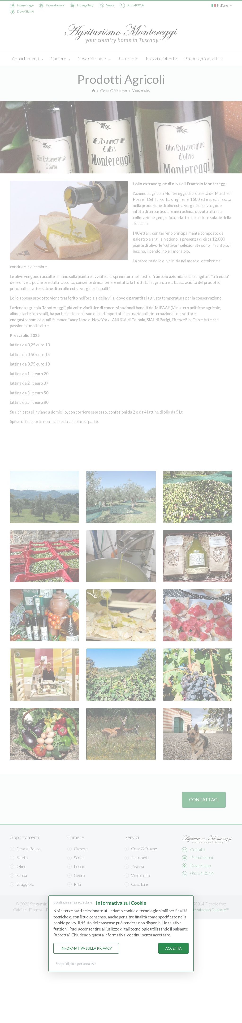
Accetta (173, 948)
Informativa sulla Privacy (86, 948)
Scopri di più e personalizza (76, 964)
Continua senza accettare (72, 902)
